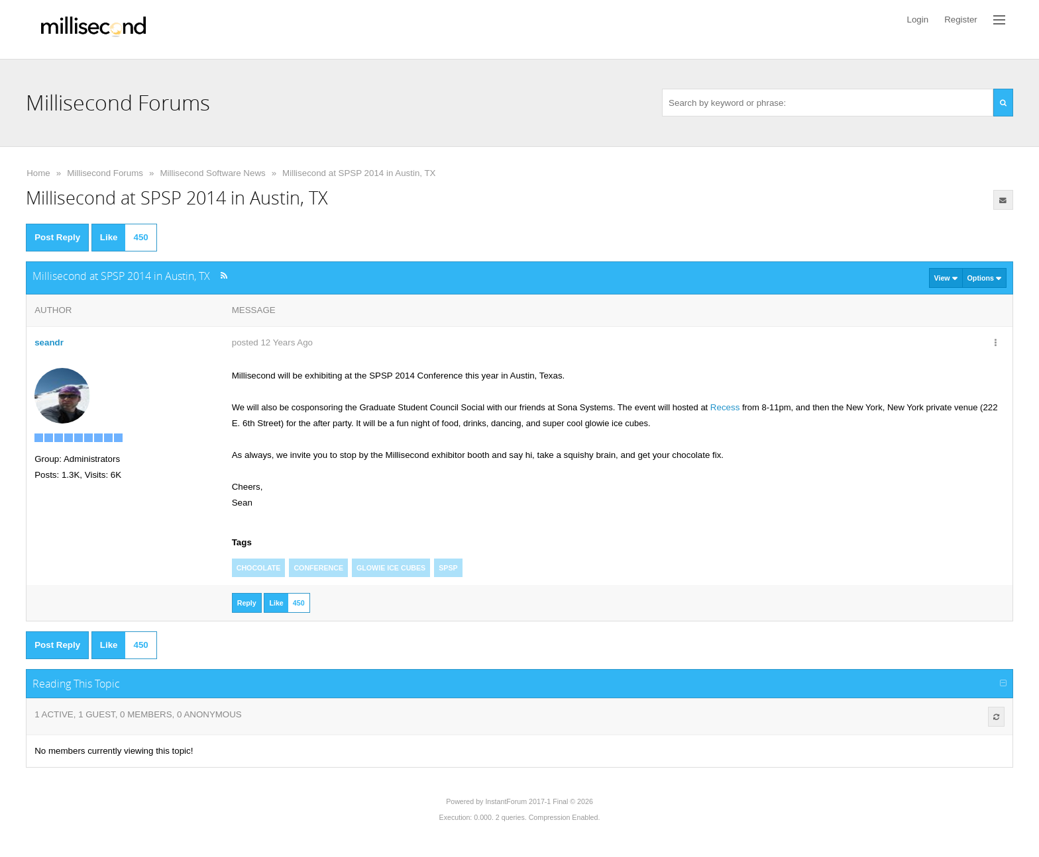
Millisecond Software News (212, 173)
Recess (724, 407)
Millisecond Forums (105, 173)
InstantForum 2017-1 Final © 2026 (538, 801)
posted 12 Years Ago (272, 342)
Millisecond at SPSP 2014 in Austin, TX (358, 173)
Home (38, 173)
